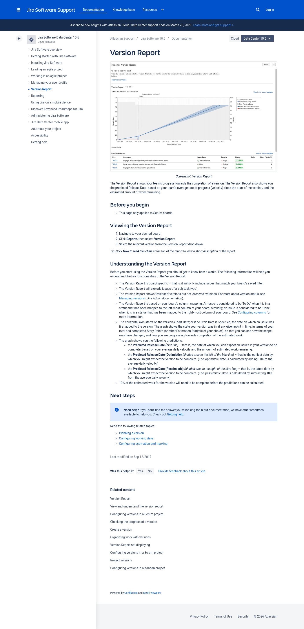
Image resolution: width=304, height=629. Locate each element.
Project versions (121, 560)
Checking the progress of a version (133, 522)
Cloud (235, 38)
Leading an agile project (47, 69)
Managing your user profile (49, 82)
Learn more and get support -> (213, 25)
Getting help (39, 142)
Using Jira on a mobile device (51, 102)
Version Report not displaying (130, 545)
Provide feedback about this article (181, 471)
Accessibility (39, 135)
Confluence (131, 592)
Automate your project (46, 129)
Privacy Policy (199, 616)
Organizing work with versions (130, 537)
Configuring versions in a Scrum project (136, 514)
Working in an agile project (49, 76)
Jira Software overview (46, 49)
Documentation (93, 9)
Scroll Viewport (152, 592)
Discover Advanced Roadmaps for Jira (57, 109)
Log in (270, 9)
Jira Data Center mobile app (50, 122)
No (150, 471)
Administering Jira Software (50, 115)
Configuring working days (136, 438)
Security (243, 616)
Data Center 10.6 (258, 38)
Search (257, 9)
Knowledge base (124, 9)
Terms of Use (223, 616)
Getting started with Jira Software (53, 56)
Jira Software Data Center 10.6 (58, 37)
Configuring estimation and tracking (143, 443)
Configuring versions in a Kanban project (137, 568)
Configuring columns (252, 312)
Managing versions (132, 298)
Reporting (37, 96)
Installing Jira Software (46, 63)
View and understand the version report (136, 506)
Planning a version (131, 433)
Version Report (41, 89)
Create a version (121, 529)
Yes (140, 471)
